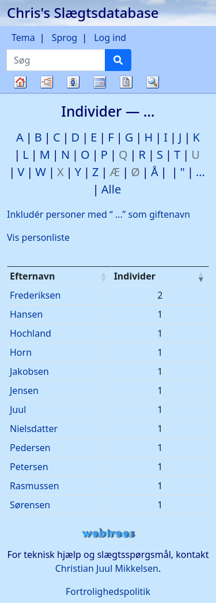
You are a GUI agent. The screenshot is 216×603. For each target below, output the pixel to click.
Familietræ (20, 92)
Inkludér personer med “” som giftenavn (98, 214)
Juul (18, 409)
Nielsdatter (34, 428)
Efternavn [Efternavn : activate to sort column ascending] (32, 276)
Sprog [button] (64, 37)
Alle (111, 189)
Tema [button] (23, 37)
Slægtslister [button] (73, 82)
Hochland (30, 333)
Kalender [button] (99, 82)
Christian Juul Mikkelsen (106, 568)
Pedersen (30, 447)
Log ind (110, 37)
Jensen (24, 390)
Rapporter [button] (126, 82)
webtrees (108, 533)
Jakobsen (29, 371)
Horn (21, 352)
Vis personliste (38, 237)
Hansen (26, 314)
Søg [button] (152, 82)
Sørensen (30, 504)
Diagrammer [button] (46, 82)
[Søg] (118, 60)
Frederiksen (35, 295)
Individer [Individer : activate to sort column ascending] (135, 276)
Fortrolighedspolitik (108, 591)
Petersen (29, 466)
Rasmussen (34, 485)
